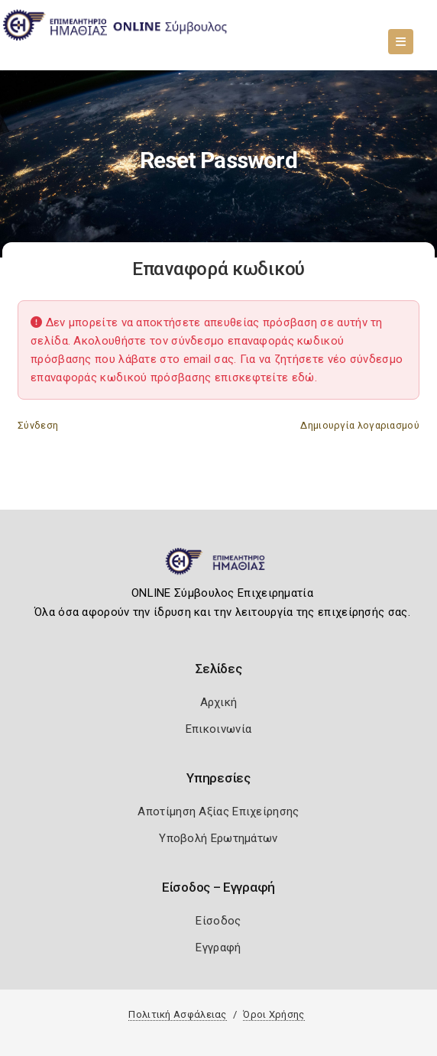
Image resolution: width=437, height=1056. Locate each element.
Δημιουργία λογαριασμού (359, 425)
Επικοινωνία (218, 729)
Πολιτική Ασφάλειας (177, 1014)
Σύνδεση (38, 425)
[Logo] (219, 567)
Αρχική (219, 702)
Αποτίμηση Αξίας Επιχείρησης (218, 811)
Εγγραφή (218, 947)
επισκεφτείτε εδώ (265, 377)
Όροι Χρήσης (273, 1014)
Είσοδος (218, 921)
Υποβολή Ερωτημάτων (218, 838)
